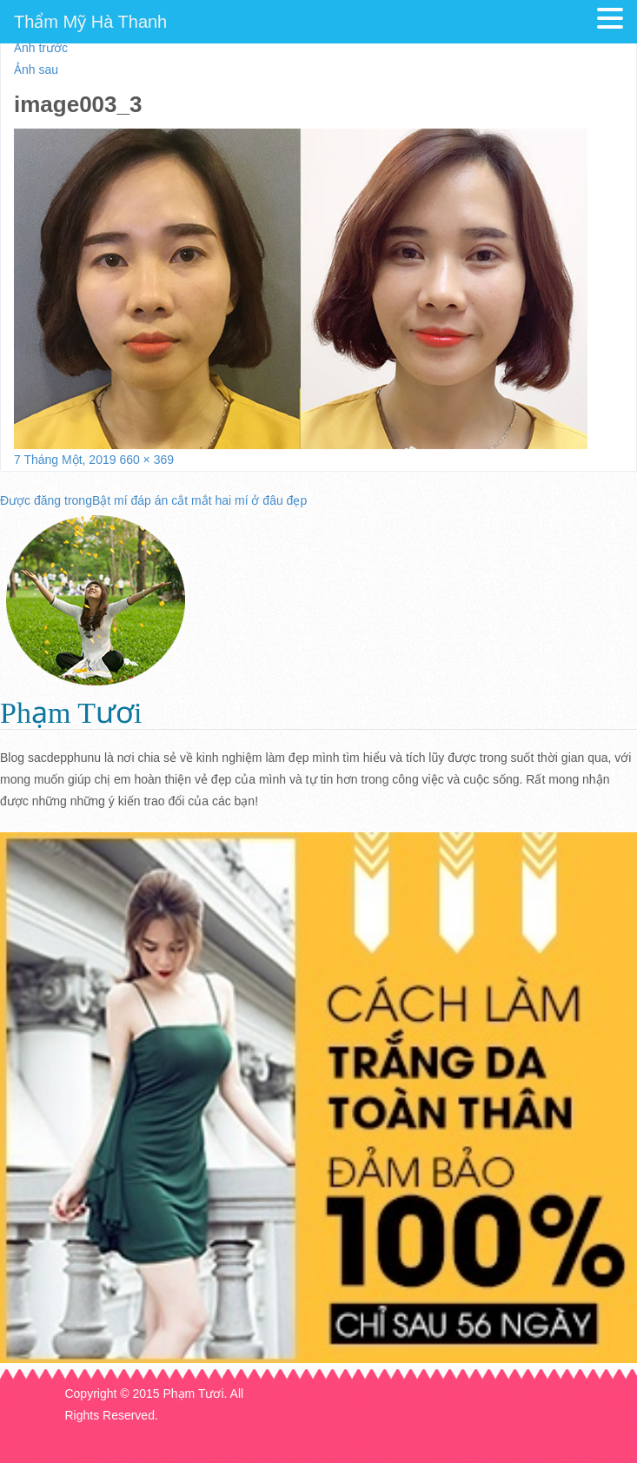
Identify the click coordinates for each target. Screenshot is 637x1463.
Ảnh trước (41, 48)
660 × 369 (146, 460)
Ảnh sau (36, 69)
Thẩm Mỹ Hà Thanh (90, 21)
